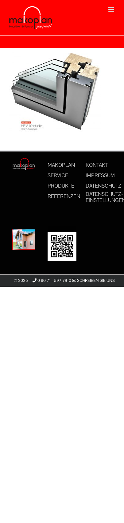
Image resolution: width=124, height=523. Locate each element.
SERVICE (58, 175)
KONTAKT (97, 165)
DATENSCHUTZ (103, 185)
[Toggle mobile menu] (111, 9)
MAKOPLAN (61, 165)
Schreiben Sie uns (93, 280)
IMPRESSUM (100, 175)
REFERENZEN (64, 196)
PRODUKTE (61, 185)
